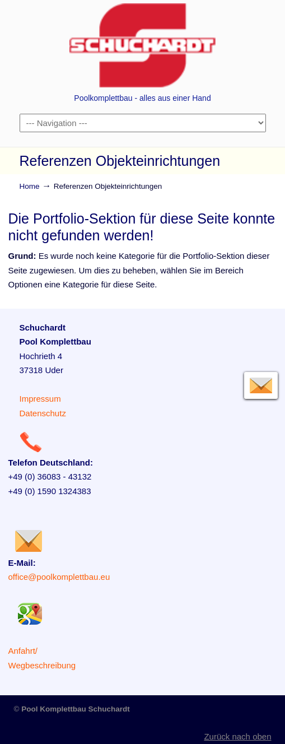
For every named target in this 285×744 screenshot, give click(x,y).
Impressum (40, 398)
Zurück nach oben (237, 736)
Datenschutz (43, 413)
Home (30, 186)
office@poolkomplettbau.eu (59, 577)
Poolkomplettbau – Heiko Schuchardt (143, 45)
